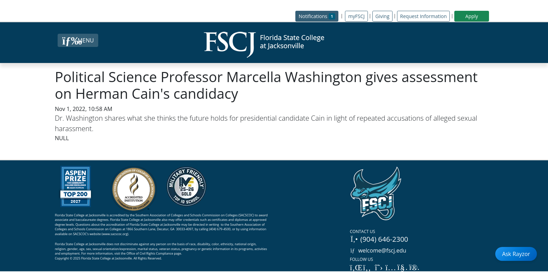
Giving (382, 16)
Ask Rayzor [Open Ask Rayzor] (516, 254)
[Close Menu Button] (78, 40)
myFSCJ (356, 16)
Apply (471, 16)
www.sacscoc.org (114, 234)
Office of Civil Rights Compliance (149, 253)
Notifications (318, 15)
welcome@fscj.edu (378, 250)
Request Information (423, 16)
